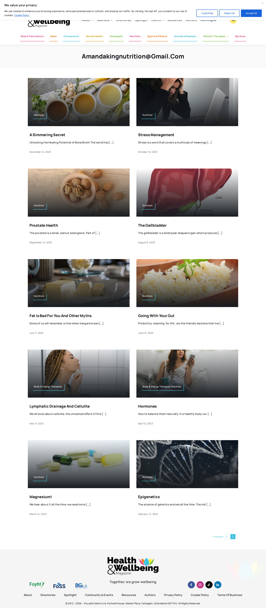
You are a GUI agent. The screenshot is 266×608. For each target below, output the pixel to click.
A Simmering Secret (47, 134)
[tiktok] (209, 584)
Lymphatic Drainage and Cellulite (60, 406)
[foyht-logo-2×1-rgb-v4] (37, 582)
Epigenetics (149, 496)
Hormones (147, 406)
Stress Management (156, 134)
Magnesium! (41, 496)
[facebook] (191, 584)
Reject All (229, 13)
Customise (207, 13)
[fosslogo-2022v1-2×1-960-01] (59, 584)
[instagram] (200, 584)
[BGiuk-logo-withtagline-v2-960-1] (81, 584)
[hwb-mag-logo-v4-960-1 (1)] (133, 558)
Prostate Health (44, 225)
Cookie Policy (21, 15)
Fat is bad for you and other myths (61, 315)
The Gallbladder (152, 225)
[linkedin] (217, 584)
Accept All (251, 13)
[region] (133, 10)
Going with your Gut (156, 315)
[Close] (262, 3)
